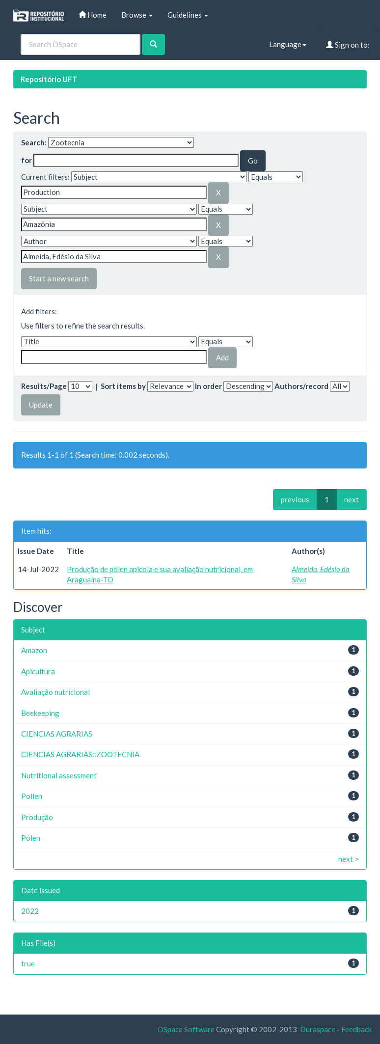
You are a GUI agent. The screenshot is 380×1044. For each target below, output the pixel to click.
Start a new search (59, 278)
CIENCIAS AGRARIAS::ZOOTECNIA (80, 754)
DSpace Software (186, 1029)
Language (287, 44)
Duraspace (317, 1029)
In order (208, 386)
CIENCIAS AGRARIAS (56, 733)
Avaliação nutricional (55, 691)
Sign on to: (348, 44)
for (26, 160)
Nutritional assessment (59, 775)
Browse (137, 14)
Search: (34, 142)
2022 (30, 911)
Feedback (356, 1029)
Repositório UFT (49, 79)
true (28, 963)
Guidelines (187, 14)
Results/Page (44, 386)
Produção (37, 817)
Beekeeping (40, 713)
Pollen (31, 796)
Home (93, 14)
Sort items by (123, 386)
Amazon (34, 650)
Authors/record (301, 386)
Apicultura (38, 671)
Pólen (30, 837)
